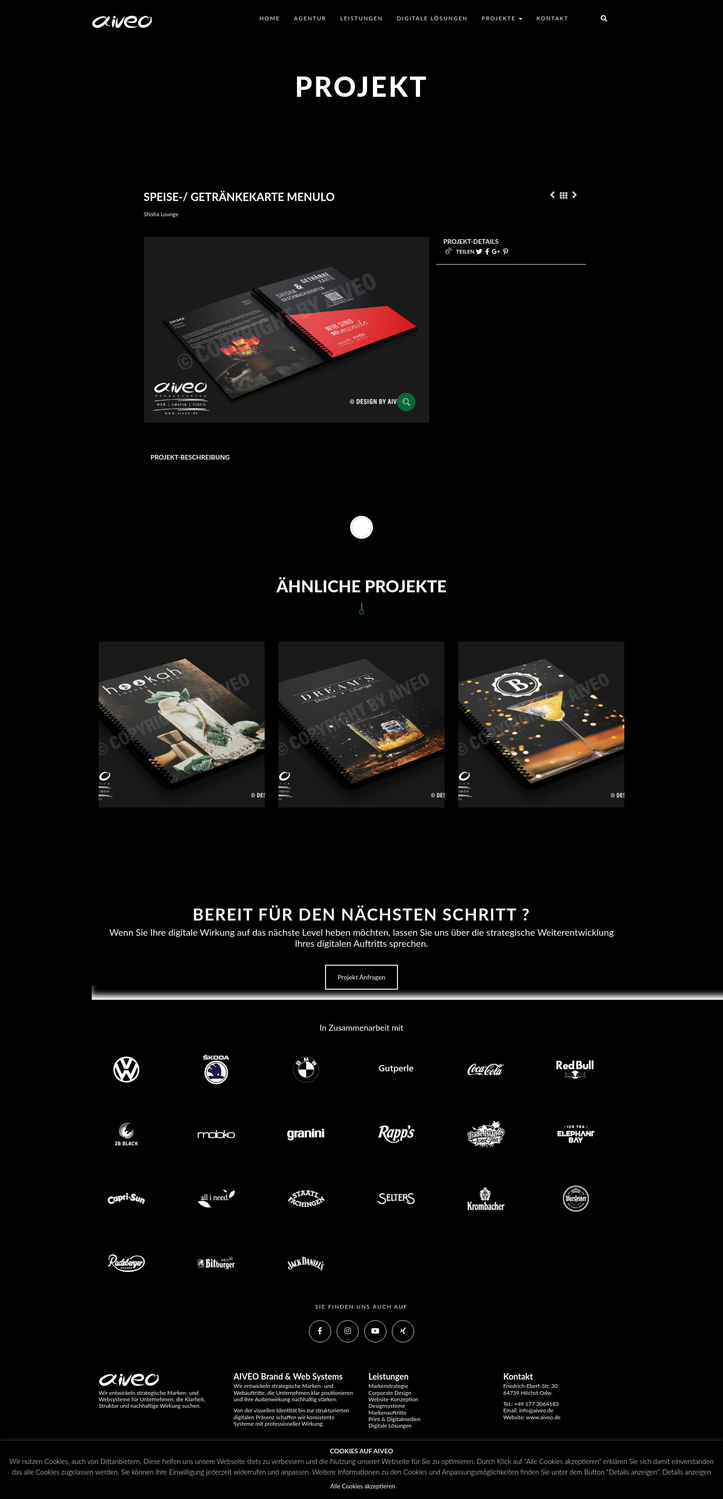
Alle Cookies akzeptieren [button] (362, 1486)
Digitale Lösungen (432, 18)
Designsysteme (386, 1405)
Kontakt (552, 18)
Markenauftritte (387, 1412)
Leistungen (361, 18)
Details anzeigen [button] (687, 1472)
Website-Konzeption (393, 1399)
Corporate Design (389, 1392)
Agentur (310, 18)
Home (270, 18)
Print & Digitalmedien (394, 1419)
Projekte (502, 18)
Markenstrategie (388, 1385)
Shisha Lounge (161, 214)
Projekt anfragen (361, 977)
